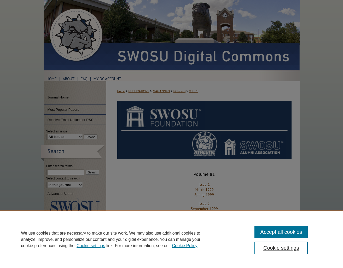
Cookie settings (91, 245)
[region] (171, 239)
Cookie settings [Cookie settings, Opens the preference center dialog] (281, 248)
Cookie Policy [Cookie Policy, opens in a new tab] (184, 245)
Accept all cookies (281, 232)
